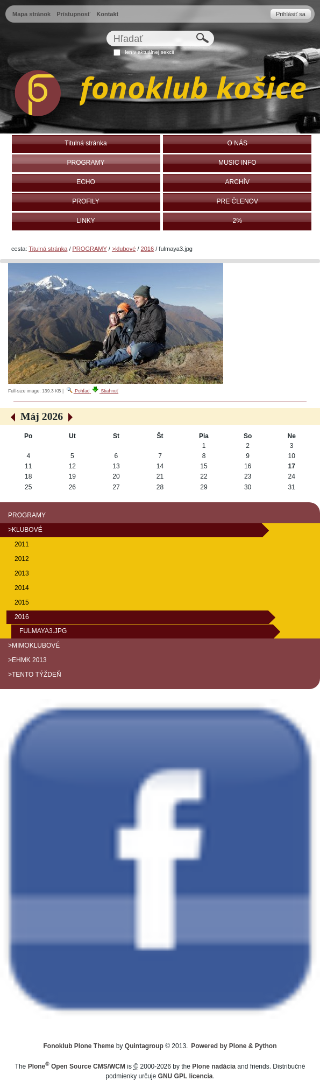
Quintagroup (144, 1046)
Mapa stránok (31, 14)
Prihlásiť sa (290, 14)
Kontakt (107, 14)
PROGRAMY (90, 248)
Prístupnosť (73, 14)
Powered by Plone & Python (233, 1046)
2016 (147, 248)
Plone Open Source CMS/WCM (76, 1066)
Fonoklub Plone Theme (79, 1046)
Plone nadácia (214, 1066)
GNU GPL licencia (185, 1076)
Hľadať (105, 30)
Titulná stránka (48, 248)
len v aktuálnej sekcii (149, 52)
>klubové (124, 248)
